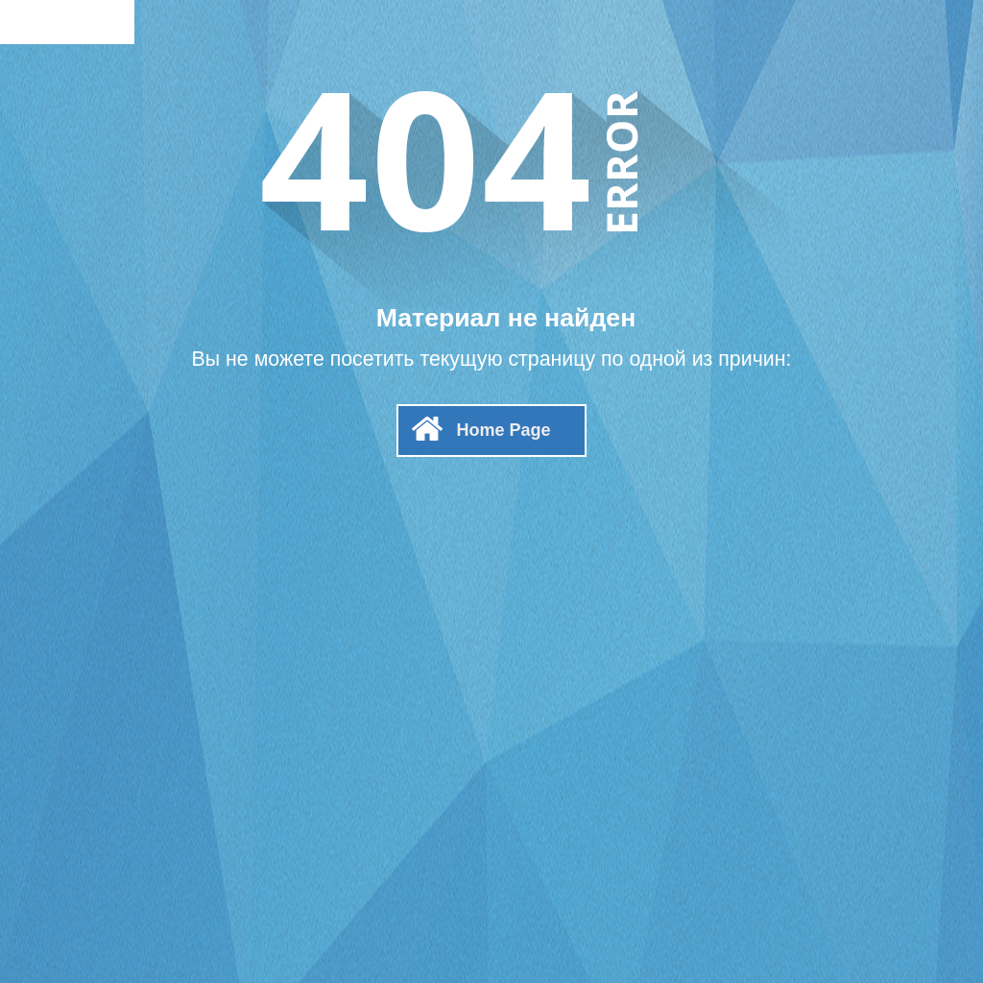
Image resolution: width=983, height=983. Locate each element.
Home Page (503, 430)
